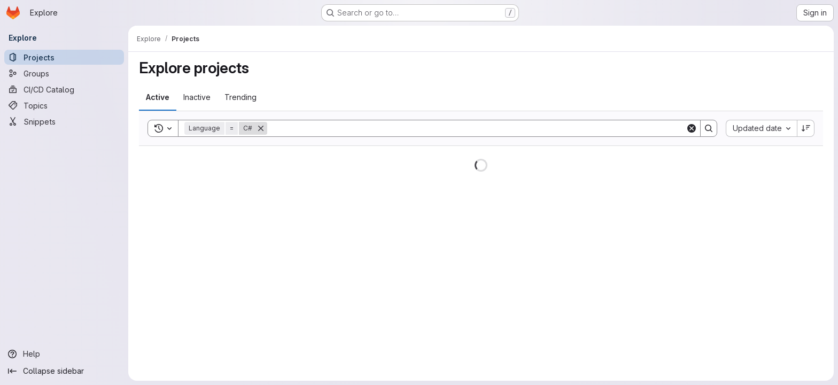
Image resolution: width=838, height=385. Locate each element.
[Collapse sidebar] (64, 371)
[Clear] (691, 128)
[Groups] (64, 73)
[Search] (476, 128)
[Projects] (64, 57)
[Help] (64, 353)
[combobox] (761, 128)
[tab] (157, 97)
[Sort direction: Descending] (805, 128)
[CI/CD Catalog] (64, 89)
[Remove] (260, 128)
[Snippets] (64, 121)
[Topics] (64, 105)
